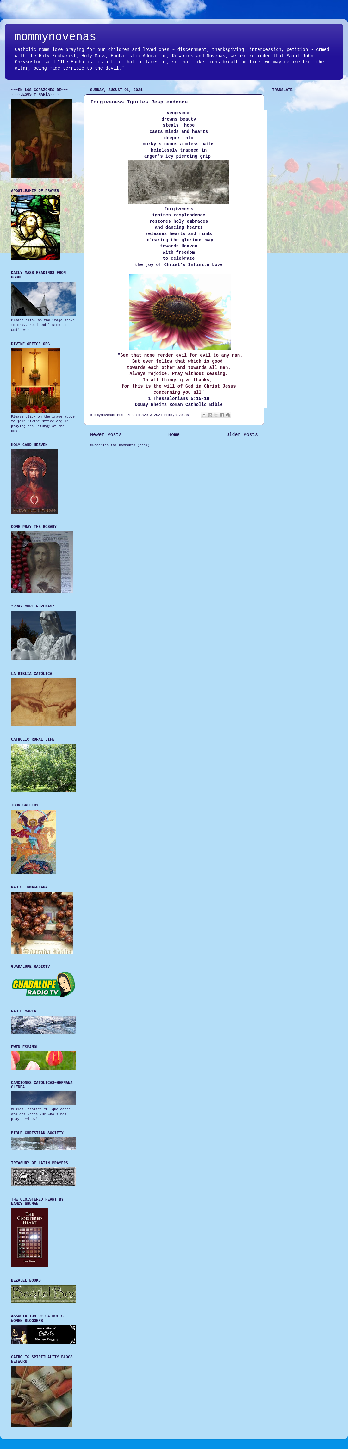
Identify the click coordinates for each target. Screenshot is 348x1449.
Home (174, 435)
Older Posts (242, 435)
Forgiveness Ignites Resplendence (139, 102)
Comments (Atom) (134, 445)
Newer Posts (106, 435)
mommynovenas (55, 37)
